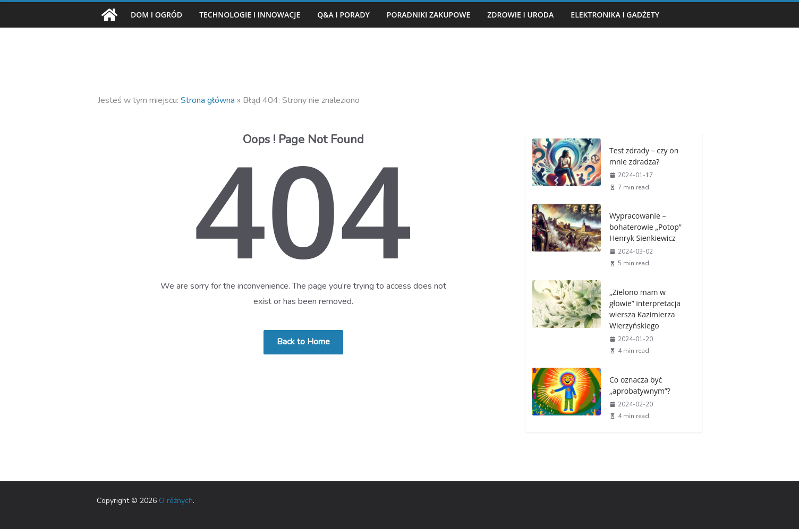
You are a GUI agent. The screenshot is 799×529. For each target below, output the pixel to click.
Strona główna (208, 100)
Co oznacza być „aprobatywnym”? (638, 385)
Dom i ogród (157, 15)
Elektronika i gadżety (642, 15)
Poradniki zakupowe (443, 15)
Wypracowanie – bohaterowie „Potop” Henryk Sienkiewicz (642, 226)
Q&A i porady (353, 15)
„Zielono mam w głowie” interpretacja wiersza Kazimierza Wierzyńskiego (642, 308)
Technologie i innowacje (255, 15)
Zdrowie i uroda (540, 15)
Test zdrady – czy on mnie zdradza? (643, 156)
